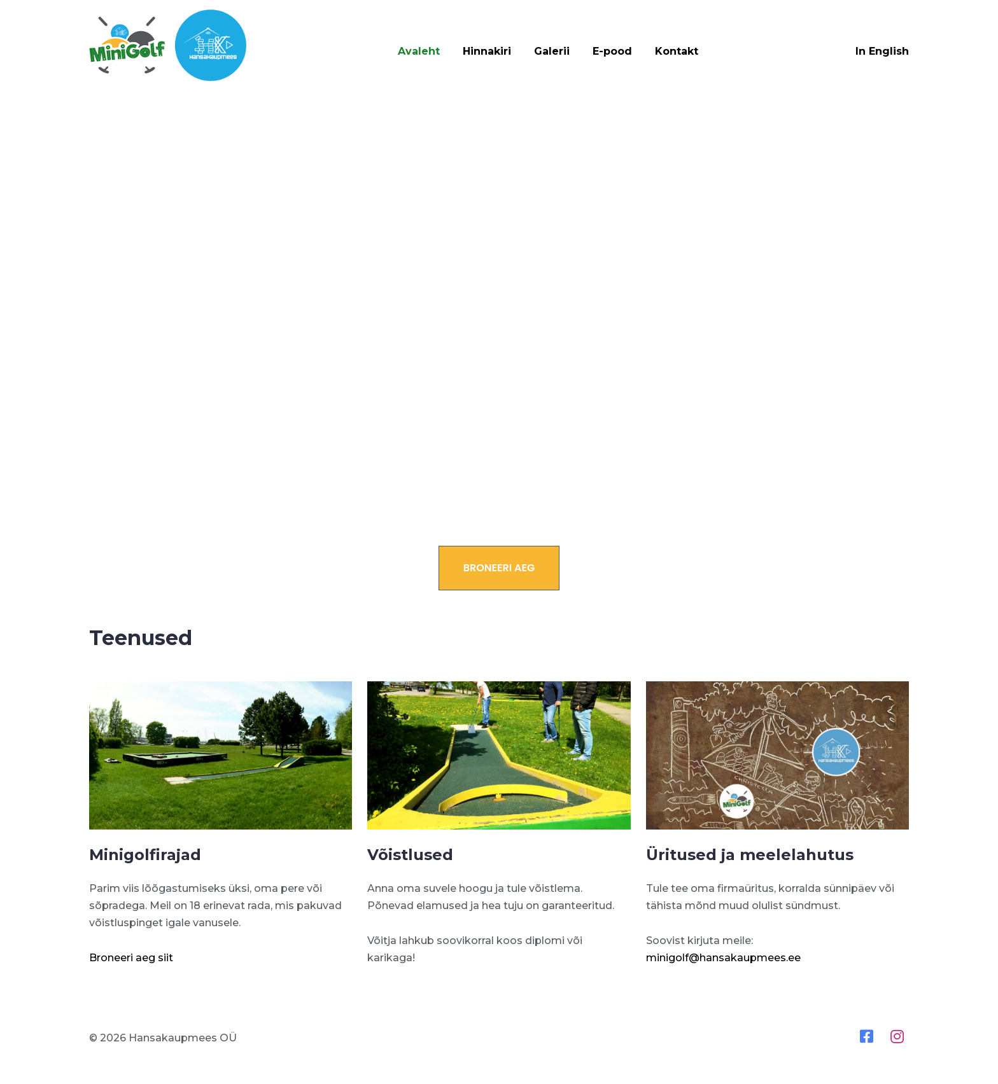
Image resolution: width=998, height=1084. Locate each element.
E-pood (612, 51)
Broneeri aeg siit (131, 958)
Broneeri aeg (499, 567)
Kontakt (676, 51)
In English (882, 51)
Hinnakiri (487, 51)
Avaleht (419, 51)
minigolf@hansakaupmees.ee (723, 958)
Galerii (552, 51)
